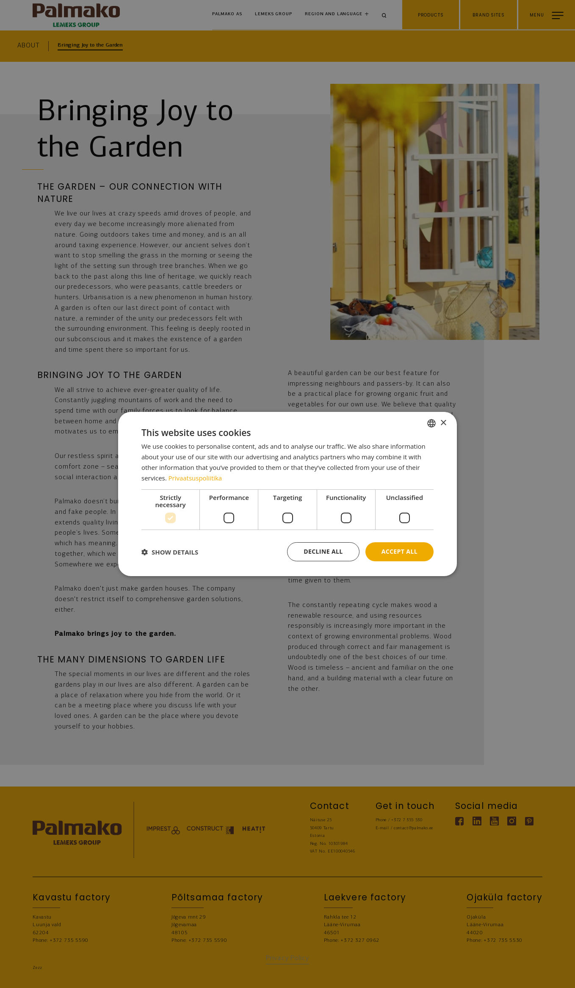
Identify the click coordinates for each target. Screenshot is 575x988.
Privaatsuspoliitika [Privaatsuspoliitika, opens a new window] (195, 478)
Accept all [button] (399, 551)
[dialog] (287, 494)
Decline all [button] (323, 551)
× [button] (443, 422)
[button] (169, 552)
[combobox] (431, 423)
